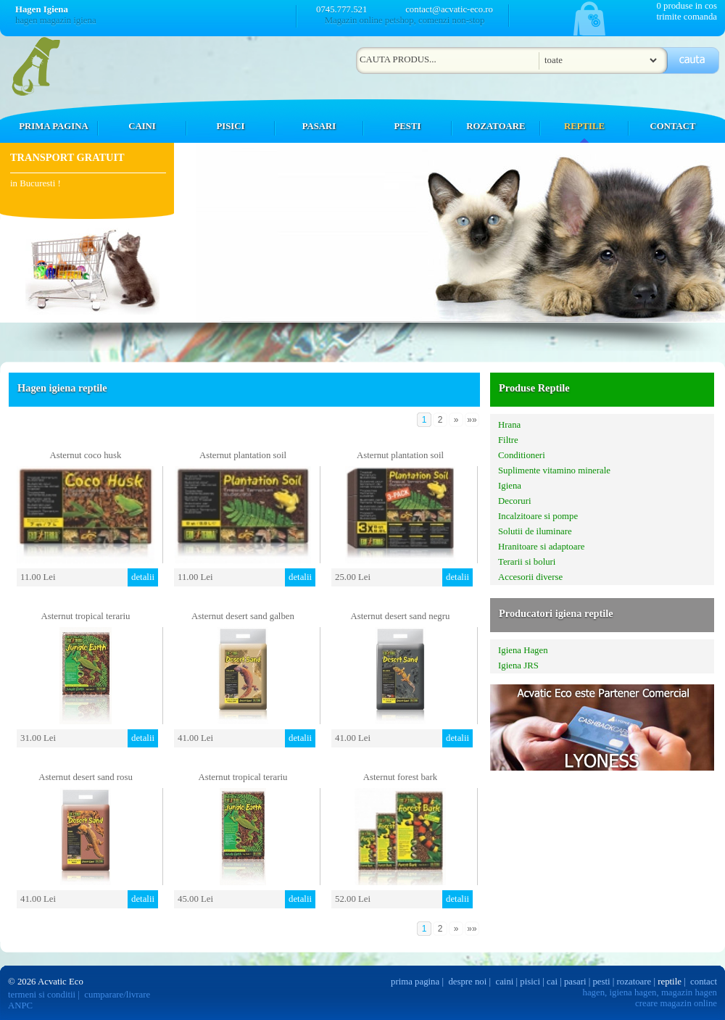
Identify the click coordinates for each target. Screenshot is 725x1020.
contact (703, 982)
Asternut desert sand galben (242, 616)
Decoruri (514, 501)
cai (552, 982)
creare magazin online (676, 1003)
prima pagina (415, 982)
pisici (530, 982)
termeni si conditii (41, 995)
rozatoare (634, 982)
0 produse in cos (686, 6)
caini (505, 982)
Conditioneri (521, 455)
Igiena (509, 486)
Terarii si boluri (526, 562)
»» (471, 420)
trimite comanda (686, 17)
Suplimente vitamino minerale (554, 470)
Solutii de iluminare (535, 531)
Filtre (508, 440)
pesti (601, 982)
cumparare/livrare (117, 995)
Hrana (509, 425)
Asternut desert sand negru (400, 616)
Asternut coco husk (86, 455)
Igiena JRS (518, 665)
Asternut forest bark (400, 777)
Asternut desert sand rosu (85, 777)
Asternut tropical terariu (85, 616)
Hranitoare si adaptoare (541, 547)
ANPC (20, 1005)
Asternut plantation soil (242, 455)
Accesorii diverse (530, 577)
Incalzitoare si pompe (538, 516)
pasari (575, 982)
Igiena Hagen (523, 650)
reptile (670, 982)
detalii (142, 577)
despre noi (467, 982)
